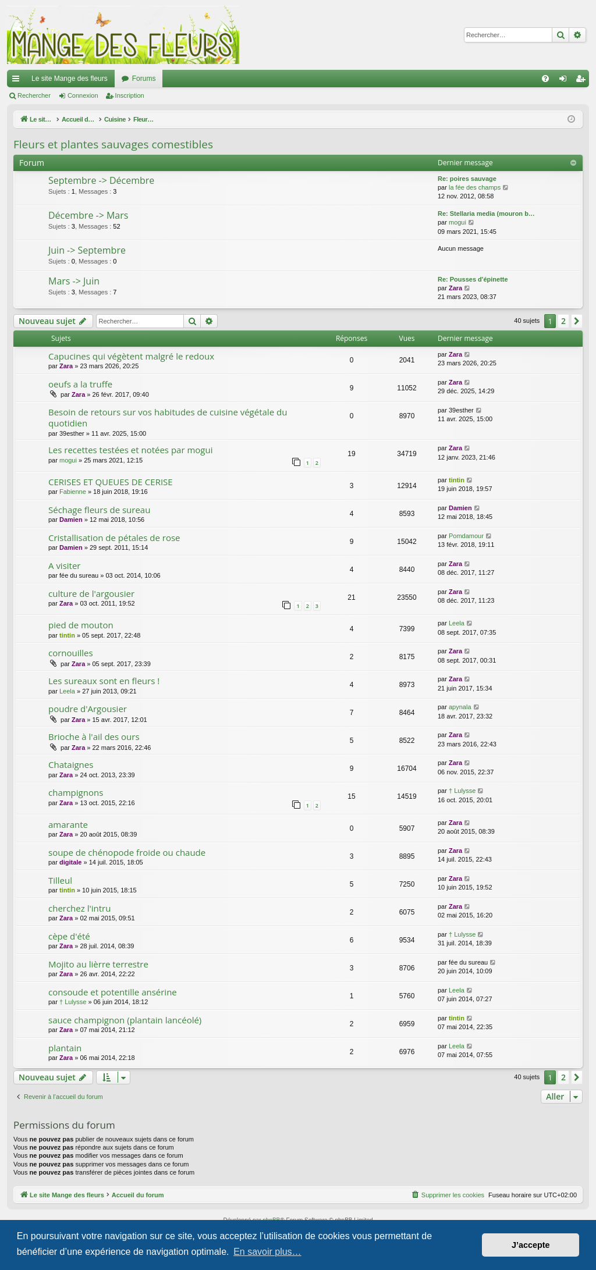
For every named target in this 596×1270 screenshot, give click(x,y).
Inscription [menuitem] (583, 80)
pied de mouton (80, 625)
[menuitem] (545, 78)
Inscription (129, 95)
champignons (75, 792)
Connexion (83, 95)
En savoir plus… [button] (267, 1252)
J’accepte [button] (531, 1245)
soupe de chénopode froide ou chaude (126, 852)
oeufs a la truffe (80, 384)
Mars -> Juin (74, 281)
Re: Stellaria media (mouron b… (486, 213)
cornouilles (70, 653)
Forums (144, 78)
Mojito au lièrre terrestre (98, 964)
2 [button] (563, 320)
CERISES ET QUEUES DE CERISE (110, 482)
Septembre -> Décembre (101, 180)
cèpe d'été (69, 936)
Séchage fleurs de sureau (99, 509)
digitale (70, 862)
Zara (455, 287)
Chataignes (70, 764)
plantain (64, 1048)
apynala (460, 706)
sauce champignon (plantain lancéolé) (124, 1020)
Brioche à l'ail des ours (94, 736)
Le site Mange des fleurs (69, 78)
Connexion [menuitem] (565, 80)
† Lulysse (462, 790)
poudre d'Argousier (87, 708)
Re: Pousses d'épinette (473, 279)
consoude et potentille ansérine (112, 992)
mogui (457, 222)
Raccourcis (18, 80)
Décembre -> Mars (88, 215)
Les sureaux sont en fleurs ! (103, 680)
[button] (577, 321)
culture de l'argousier (91, 593)
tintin (456, 479)
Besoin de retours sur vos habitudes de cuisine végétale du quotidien (167, 417)
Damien (71, 519)
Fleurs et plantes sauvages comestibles (113, 144)
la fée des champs (475, 187)
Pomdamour (466, 535)
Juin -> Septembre (87, 250)
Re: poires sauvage (467, 178)
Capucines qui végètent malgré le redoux (131, 356)
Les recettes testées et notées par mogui (130, 450)
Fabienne (72, 491)
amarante (68, 824)
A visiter (64, 565)
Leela (456, 623)
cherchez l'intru (79, 908)
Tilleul (60, 880)
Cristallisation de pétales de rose (114, 537)
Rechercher (34, 95)
